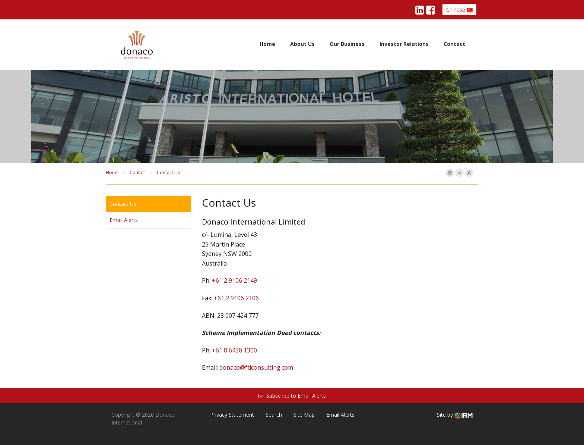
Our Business (347, 43)
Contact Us (123, 203)
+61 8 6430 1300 (234, 350)
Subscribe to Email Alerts (292, 395)
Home (267, 43)
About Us (302, 43)
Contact (454, 43)
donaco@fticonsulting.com (256, 367)
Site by (455, 414)
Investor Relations (404, 43)
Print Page (449, 173)
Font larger (469, 173)
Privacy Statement (232, 414)
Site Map (304, 414)
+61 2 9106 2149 (234, 280)
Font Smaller (459, 173)
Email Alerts (124, 219)
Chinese (459, 9)
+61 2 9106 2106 (236, 298)
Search (274, 414)
